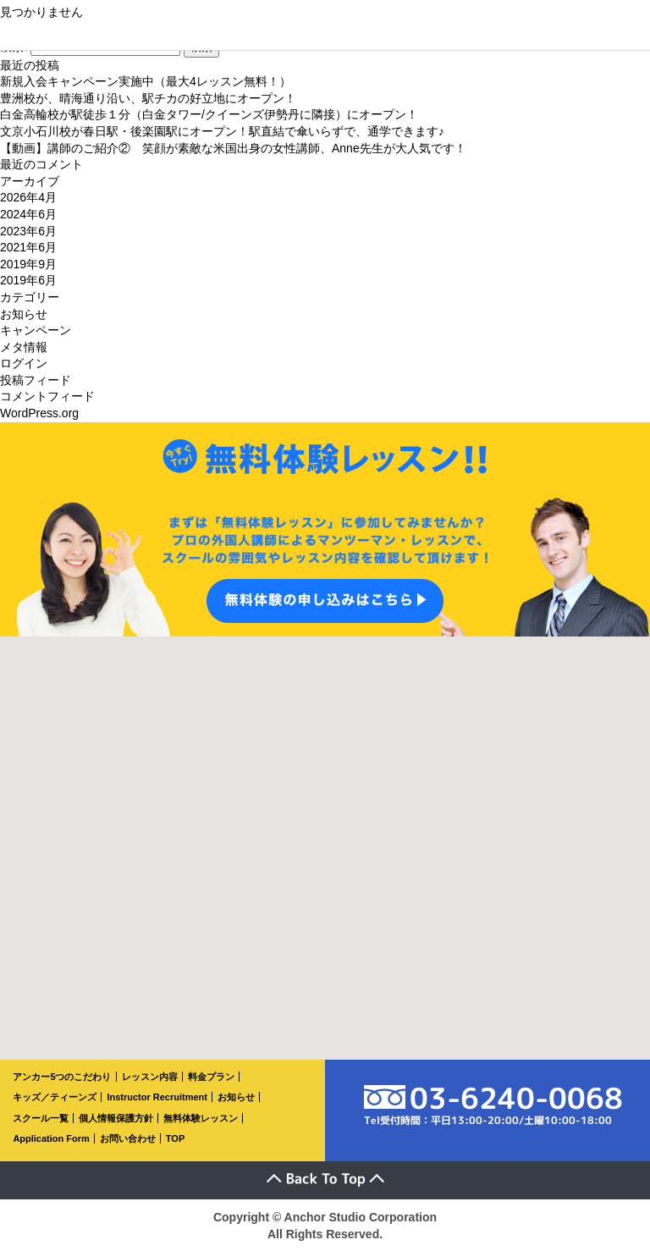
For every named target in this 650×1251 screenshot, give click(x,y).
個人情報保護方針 (116, 1118)
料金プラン (211, 1077)
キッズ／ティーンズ (54, 1097)
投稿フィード (35, 380)
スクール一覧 (41, 1118)
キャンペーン (35, 330)
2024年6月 (28, 214)
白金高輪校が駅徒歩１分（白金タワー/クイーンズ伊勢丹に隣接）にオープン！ (209, 114)
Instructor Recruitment (157, 1097)
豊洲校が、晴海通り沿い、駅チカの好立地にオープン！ (148, 98)
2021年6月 (28, 247)
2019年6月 (28, 280)
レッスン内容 (150, 1077)
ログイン (23, 363)
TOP (175, 1138)
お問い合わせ (128, 1138)
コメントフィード (47, 396)
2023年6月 (28, 231)
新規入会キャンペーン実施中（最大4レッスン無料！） (145, 81)
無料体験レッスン (200, 1118)
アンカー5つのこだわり (62, 1077)
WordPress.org (39, 413)
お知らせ (23, 314)
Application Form (51, 1138)
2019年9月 (28, 264)
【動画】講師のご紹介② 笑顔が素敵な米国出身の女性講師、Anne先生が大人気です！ (233, 148)
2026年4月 (28, 197)
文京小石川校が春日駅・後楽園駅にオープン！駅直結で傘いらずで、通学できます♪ (222, 131)
